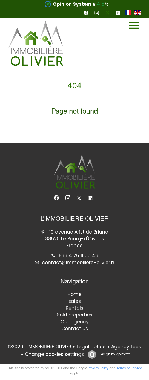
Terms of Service (129, 368)
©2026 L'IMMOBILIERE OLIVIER (39, 346)
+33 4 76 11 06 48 (78, 255)
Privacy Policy (98, 368)
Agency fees (126, 346)
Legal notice (91, 346)
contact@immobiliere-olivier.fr (78, 262)
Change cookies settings (54, 354)
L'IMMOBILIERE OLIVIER (75, 219)
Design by (114, 354)
